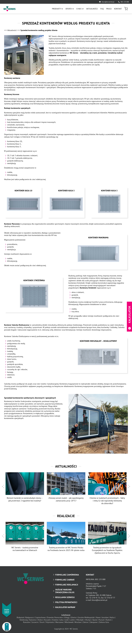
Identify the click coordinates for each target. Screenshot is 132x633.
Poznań (101, 619)
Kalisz (112, 616)
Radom (108, 619)
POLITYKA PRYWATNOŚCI (66, 601)
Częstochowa (40, 616)
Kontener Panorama (98, 236)
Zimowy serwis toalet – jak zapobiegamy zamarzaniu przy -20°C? (66, 498)
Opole (94, 619)
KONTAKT (90, 573)
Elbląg (66, 616)
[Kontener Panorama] (98, 252)
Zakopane (93, 621)
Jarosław (105, 616)
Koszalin (47, 619)
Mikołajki (80, 619)
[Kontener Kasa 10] (23, 203)
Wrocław (78, 621)
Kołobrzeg (24, 619)
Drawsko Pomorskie (55, 616)
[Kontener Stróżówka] (34, 295)
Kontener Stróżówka (34, 279)
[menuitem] (57, 9)
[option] (24, 486)
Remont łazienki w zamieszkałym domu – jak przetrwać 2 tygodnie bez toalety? (25, 498)
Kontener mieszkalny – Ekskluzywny (98, 340)
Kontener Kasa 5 (66, 190)
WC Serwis (74, 628)
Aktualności (66, 465)
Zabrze (85, 621)
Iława (98, 616)
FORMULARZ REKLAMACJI (66, 583)
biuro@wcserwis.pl (108, 2)
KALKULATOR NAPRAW (65, 606)
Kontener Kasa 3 (109, 190)
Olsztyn (88, 619)
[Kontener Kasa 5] (66, 203)
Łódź (66, 619)
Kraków (55, 619)
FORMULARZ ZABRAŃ (64, 578)
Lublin (72, 619)
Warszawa (59, 621)
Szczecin (34, 621)
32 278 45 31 (94, 596)
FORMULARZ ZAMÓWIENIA (67, 573)
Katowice (32, 619)
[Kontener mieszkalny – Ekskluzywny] (98, 356)
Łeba (61, 619)
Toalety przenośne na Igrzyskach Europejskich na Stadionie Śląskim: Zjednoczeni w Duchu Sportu (107, 549)
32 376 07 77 (109, 596)
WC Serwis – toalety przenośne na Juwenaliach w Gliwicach (24, 548)
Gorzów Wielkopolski (86, 616)
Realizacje (66, 515)
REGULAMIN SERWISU (65, 596)
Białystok (20, 616)
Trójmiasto (49, 621)
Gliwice (73, 616)
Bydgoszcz (29, 616)
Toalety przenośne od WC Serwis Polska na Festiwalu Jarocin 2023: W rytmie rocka (66, 548)
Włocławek (69, 621)
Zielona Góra (104, 621)
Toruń (42, 621)
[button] (3, 485)
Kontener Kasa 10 (23, 190)
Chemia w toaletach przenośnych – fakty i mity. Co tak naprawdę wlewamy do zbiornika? (107, 500)
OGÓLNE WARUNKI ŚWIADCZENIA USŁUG (64, 590)
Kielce (40, 619)
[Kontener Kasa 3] (109, 203)
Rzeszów (26, 621)
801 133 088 (125, 2)
